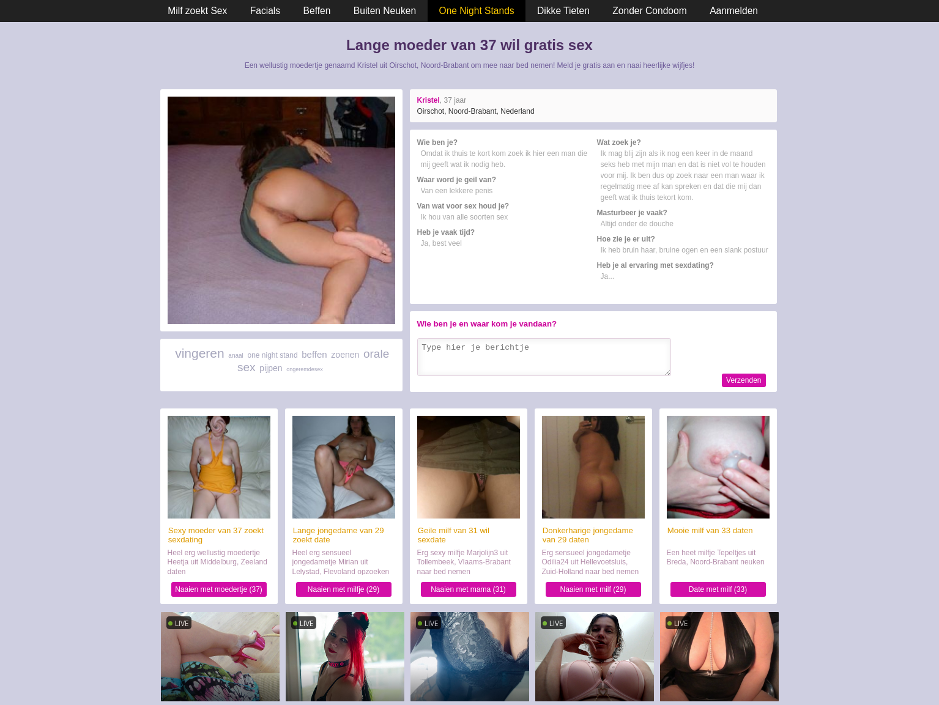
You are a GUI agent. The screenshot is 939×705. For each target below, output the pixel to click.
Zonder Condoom (649, 11)
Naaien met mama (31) (468, 589)
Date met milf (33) (718, 589)
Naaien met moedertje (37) (218, 589)
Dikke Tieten (563, 11)
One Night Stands (476, 11)
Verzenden (743, 380)
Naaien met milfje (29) (343, 589)
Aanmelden (734, 11)
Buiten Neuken (385, 11)
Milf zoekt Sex (197, 11)
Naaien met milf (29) (593, 589)
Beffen (317, 11)
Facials (265, 11)
